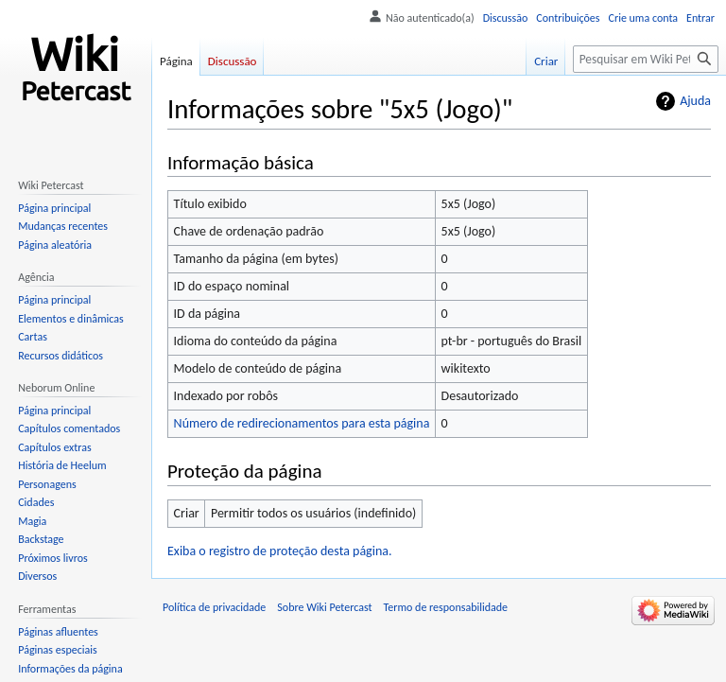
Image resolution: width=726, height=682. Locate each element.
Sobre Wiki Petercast (324, 607)
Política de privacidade (214, 607)
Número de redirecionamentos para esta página (302, 423)
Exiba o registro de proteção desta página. (279, 551)
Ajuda (695, 101)
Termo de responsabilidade (446, 607)
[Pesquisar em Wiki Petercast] (645, 59)
